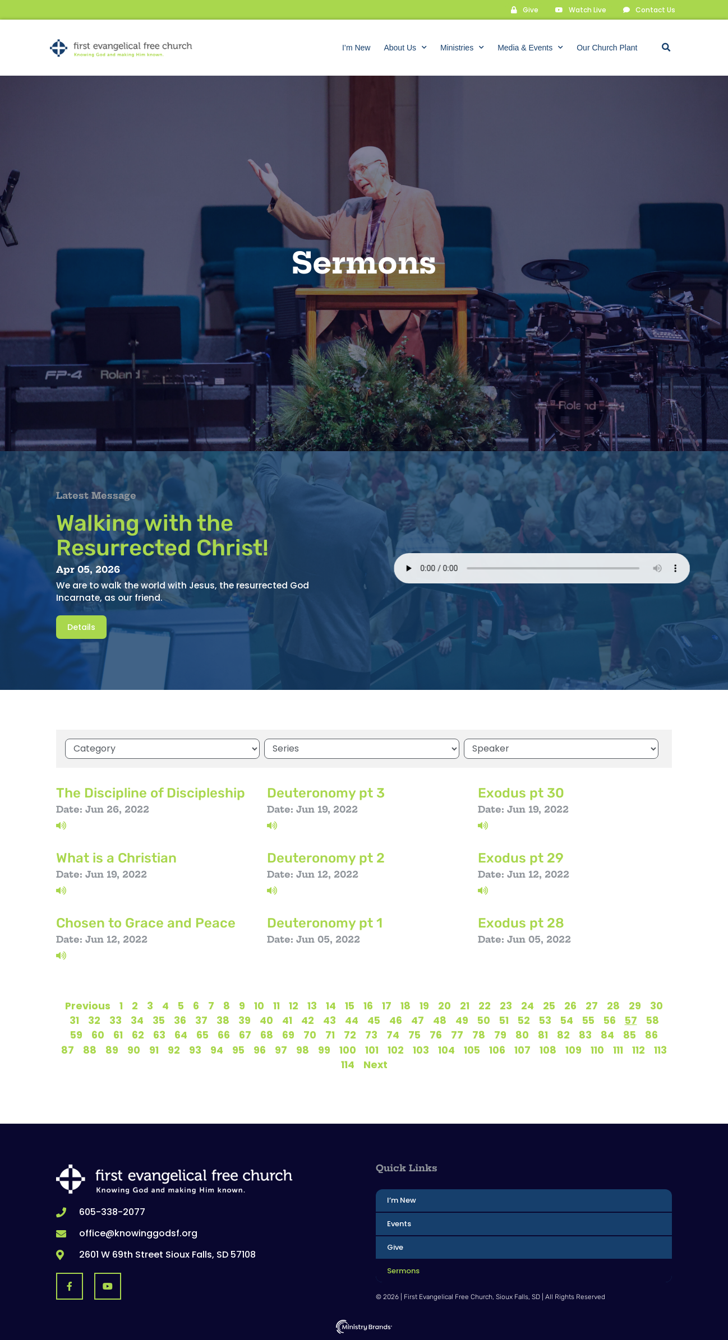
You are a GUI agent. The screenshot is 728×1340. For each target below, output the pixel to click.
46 (395, 1020)
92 (174, 1050)
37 (201, 1020)
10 (259, 1006)
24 (527, 1006)
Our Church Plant (607, 47)
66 (224, 1035)
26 (570, 1006)
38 (222, 1020)
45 (373, 1020)
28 (613, 1006)
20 (444, 1006)
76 (436, 1035)
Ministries (462, 47)
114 (347, 1065)
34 (137, 1020)
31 (74, 1020)
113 (660, 1050)
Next (375, 1065)
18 (405, 1006)
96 (260, 1050)
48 (439, 1020)
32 (94, 1020)
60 (97, 1035)
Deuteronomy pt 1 (325, 923)
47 (417, 1020)
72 (350, 1035)
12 (293, 1006)
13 (312, 1006)
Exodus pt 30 (521, 793)
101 (372, 1050)
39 (244, 1020)
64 (180, 1035)
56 (609, 1020)
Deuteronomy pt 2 (326, 858)
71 (330, 1035)
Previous (87, 1006)
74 (392, 1035)
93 (195, 1050)
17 (386, 1006)
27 (592, 1006)
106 (497, 1050)
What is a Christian (116, 858)
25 (549, 1006)
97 (281, 1050)
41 (287, 1020)
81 (543, 1035)
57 (631, 1020)
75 (414, 1035)
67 (245, 1035)
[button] (666, 47)
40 (266, 1020)
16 (368, 1006)
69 (288, 1035)
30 (656, 1006)
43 (329, 1020)
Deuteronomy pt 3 (326, 793)
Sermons (403, 1270)
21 (464, 1006)
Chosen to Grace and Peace (146, 923)
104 (446, 1050)
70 (309, 1035)
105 (472, 1050)
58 (652, 1020)
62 (138, 1035)
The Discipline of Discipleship (150, 793)
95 (238, 1050)
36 (180, 1020)
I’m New (356, 47)
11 (276, 1006)
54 (566, 1020)
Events (399, 1223)
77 (457, 1035)
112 (638, 1050)
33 (115, 1020)
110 (597, 1050)
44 (351, 1020)
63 (159, 1035)
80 (522, 1035)
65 (202, 1035)
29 (635, 1006)
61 (118, 1035)
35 (159, 1020)
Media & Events (530, 47)
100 (347, 1050)
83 (585, 1035)
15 (349, 1006)
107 (522, 1050)
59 (76, 1035)
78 (478, 1035)
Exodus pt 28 (521, 923)
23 (506, 1006)
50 (483, 1020)
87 (67, 1050)
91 (154, 1050)
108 (548, 1050)
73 (371, 1035)
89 (111, 1050)
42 (307, 1020)
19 (424, 1006)
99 (324, 1050)
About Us (405, 47)
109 (573, 1050)
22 (484, 1006)
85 (629, 1035)
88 (89, 1050)
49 (461, 1020)
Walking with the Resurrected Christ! (162, 535)
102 (396, 1050)
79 (500, 1035)
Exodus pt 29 (521, 858)
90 (133, 1050)
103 (421, 1050)
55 (588, 1020)
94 (216, 1050)
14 (331, 1006)
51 (504, 1020)
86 (651, 1035)
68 (266, 1035)
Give (395, 1247)
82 (563, 1035)
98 (302, 1050)
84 (607, 1035)
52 (524, 1020)
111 (618, 1050)
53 (545, 1020)
